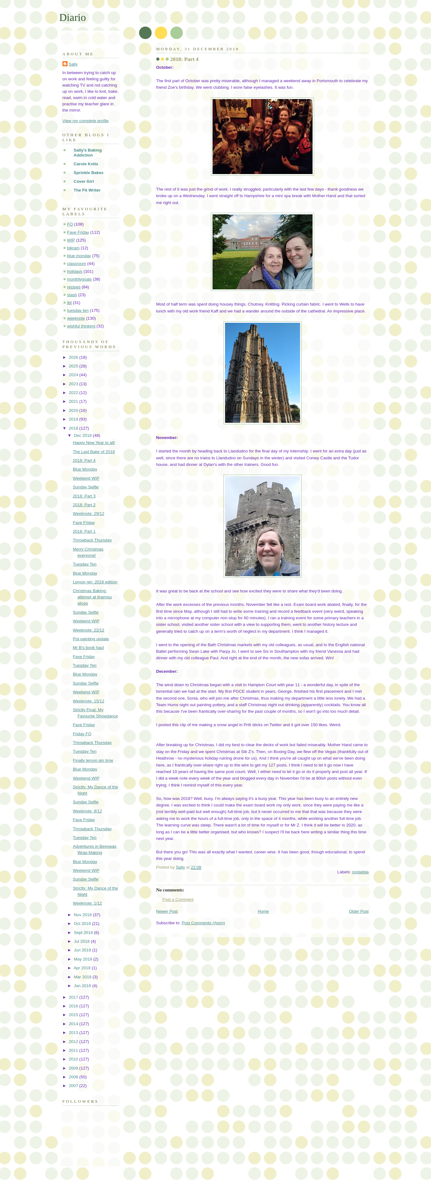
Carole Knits (86, 164)
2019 (74, 419)
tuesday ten (78, 310)
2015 (74, 1014)
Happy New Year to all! (94, 442)
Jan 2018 (83, 985)
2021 (74, 401)
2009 (74, 1068)
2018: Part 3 (84, 496)
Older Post (358, 911)
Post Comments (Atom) (203, 923)
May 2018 (83, 959)
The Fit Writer (87, 190)
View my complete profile (86, 120)
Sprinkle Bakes (89, 172)
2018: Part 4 (84, 460)
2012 (74, 1041)
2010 (74, 1059)
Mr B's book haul (88, 647)
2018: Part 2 (84, 504)
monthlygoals (79, 279)
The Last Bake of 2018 (94, 451)
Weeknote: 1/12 (87, 903)
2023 (74, 384)
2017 (74, 997)
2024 (74, 374)
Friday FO (82, 733)
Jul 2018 (82, 941)
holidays (75, 271)
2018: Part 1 (84, 531)
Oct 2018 (83, 923)
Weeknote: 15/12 (88, 701)
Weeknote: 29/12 (88, 513)
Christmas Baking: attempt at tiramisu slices (92, 597)
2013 (74, 1032)
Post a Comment (178, 899)
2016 (74, 1006)
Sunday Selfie (85, 487)
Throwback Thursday (92, 540)
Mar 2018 (83, 977)
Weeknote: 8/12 (87, 811)
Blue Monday (85, 469)
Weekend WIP (86, 478)
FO (70, 224)
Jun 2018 (83, 950)
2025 (74, 366)
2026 (74, 357)
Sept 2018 (84, 932)
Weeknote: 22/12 (88, 630)
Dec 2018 (83, 435)
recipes (74, 287)
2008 (74, 1077)
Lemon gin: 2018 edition (95, 582)
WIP (71, 240)
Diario (72, 17)
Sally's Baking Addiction (88, 152)
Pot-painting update (91, 638)
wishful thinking (81, 326)
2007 (74, 1085)
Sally (73, 64)
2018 (74, 428)
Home (263, 911)
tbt (69, 302)
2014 (74, 1023)
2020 (74, 410)
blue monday (79, 255)
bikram (73, 248)
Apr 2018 (82, 968)
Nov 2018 (83, 914)
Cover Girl (84, 181)
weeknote (76, 318)
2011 (74, 1050)
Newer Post (167, 911)
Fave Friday (78, 232)
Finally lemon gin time (93, 760)
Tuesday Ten (85, 564)
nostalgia (360, 872)
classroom (76, 263)
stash (72, 294)
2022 (74, 392)
